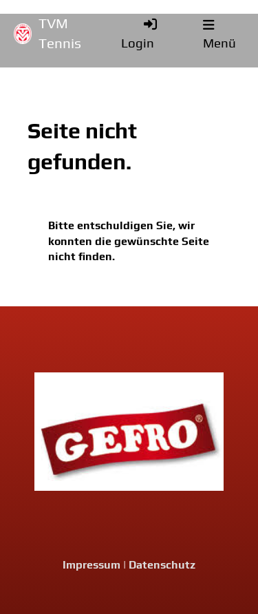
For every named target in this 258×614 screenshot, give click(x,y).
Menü (219, 34)
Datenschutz (162, 564)
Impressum (91, 564)
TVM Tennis (60, 33)
